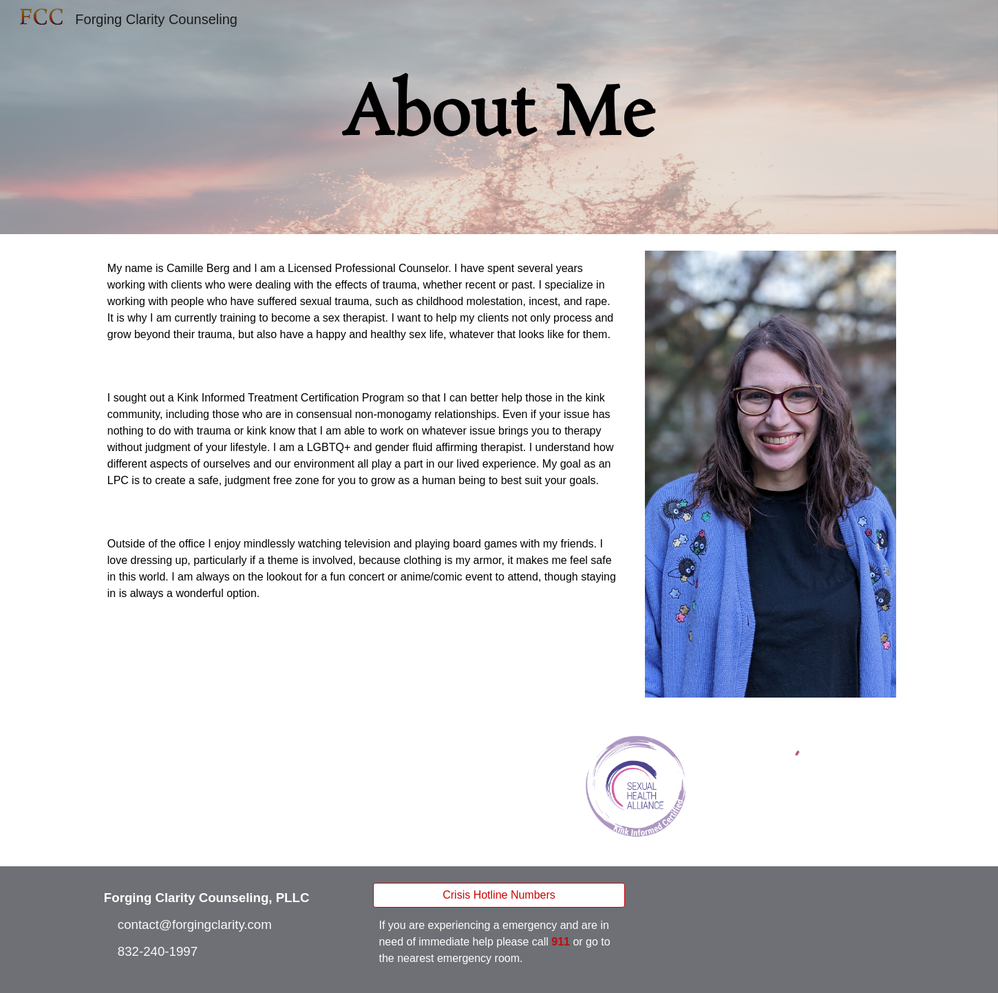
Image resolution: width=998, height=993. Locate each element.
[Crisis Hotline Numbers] (499, 895)
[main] (499, 117)
